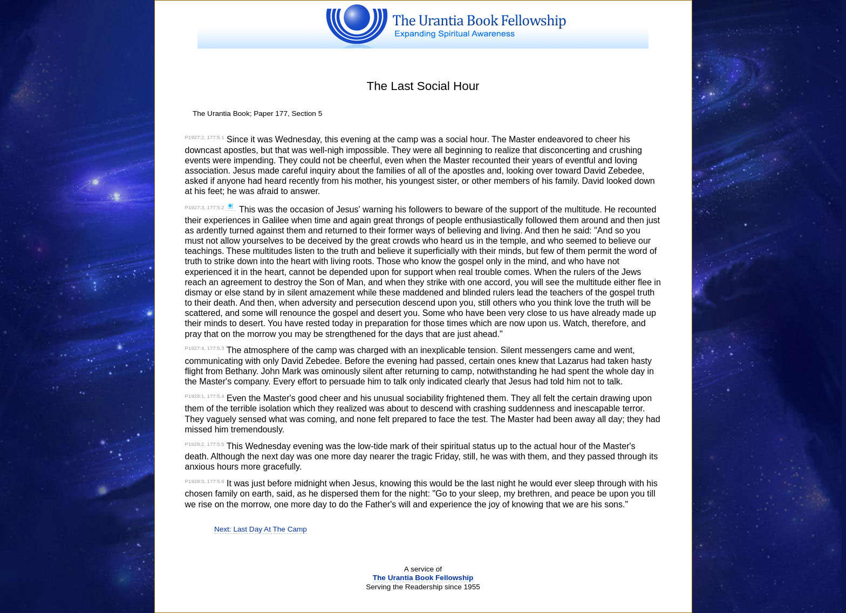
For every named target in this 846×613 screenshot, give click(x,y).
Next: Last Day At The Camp (260, 529)
